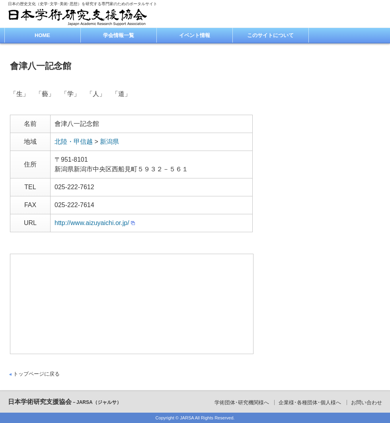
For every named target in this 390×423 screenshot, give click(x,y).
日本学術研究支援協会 (64, 401)
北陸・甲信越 (74, 141)
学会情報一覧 (118, 35)
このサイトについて (270, 35)
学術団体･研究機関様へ (241, 402)
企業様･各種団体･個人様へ (310, 402)
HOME (42, 35)
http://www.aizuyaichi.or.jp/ (92, 222)
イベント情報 (194, 35)
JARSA (187, 417)
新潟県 (109, 141)
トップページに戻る (36, 374)
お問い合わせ (366, 402)
